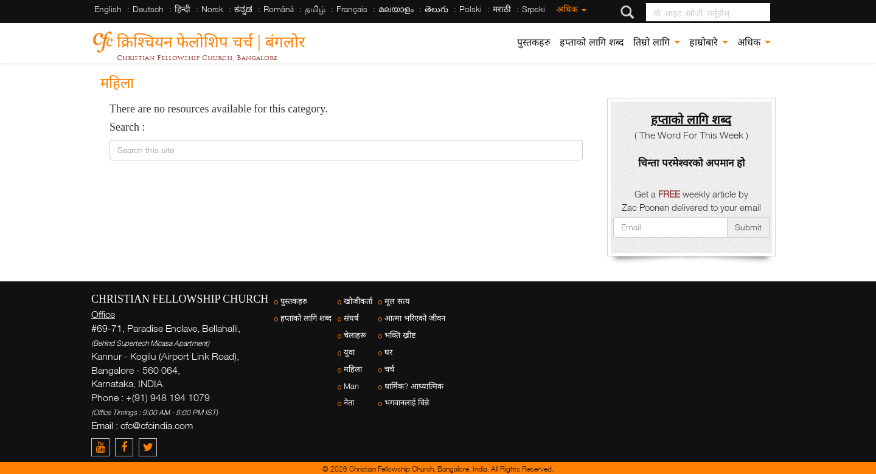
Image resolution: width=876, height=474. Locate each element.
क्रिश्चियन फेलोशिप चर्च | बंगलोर (211, 39)
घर (388, 352)
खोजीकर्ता (358, 301)
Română (278, 9)
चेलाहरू (355, 335)
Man (351, 386)
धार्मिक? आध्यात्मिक (413, 386)
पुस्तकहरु (534, 42)
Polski (470, 9)
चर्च (389, 369)
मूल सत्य (397, 301)
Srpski (533, 9)
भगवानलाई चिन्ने (406, 402)
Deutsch (148, 9)
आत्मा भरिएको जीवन (414, 318)
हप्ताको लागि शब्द (592, 42)
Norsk (212, 9)
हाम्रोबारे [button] (708, 42)
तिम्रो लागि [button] (656, 42)
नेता (349, 402)
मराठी (502, 9)
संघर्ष (351, 318)
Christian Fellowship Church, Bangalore (197, 57)
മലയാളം (396, 9)
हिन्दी (182, 9)
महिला (353, 369)
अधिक (571, 9)
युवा (349, 352)
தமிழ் (315, 9)
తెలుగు (436, 9)
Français (351, 9)
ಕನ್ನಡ (243, 9)
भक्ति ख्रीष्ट (400, 335)
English (108, 9)
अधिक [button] (754, 42)
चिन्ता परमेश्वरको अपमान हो (691, 162)
